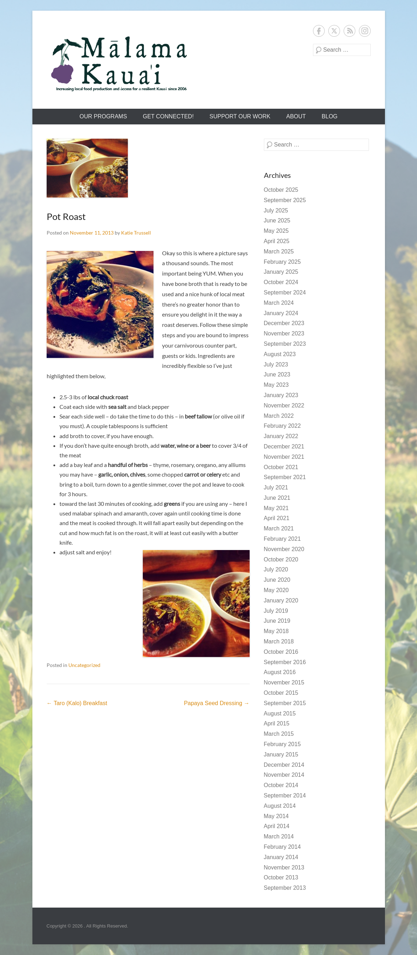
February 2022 (282, 426)
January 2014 (281, 857)
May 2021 (276, 508)
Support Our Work (239, 116)
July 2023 (276, 364)
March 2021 (279, 528)
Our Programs (103, 116)
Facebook (319, 31)
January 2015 (281, 754)
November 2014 (284, 775)
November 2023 (284, 333)
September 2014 (285, 795)
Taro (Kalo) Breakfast (77, 703)
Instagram (365, 31)
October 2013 (281, 877)
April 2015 (277, 723)
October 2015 (281, 693)
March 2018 (279, 641)
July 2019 (276, 611)
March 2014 (279, 836)
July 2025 (276, 210)
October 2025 (281, 190)
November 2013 (284, 867)
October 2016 (281, 652)
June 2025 (277, 220)
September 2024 (285, 292)
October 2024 (281, 282)
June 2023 (277, 374)
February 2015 (282, 744)
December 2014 (284, 765)
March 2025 (279, 251)
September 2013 (285, 888)
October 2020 (281, 559)
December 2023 (284, 323)
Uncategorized (84, 665)
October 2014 (281, 785)
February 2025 (282, 262)
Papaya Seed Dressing (216, 703)
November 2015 (284, 682)
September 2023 (285, 344)
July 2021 (276, 487)
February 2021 (282, 539)
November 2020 (284, 549)
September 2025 (285, 200)
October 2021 (281, 467)
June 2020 (277, 580)
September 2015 (285, 703)
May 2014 (276, 816)
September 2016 (285, 662)
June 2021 (277, 498)
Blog (329, 116)
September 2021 (285, 477)
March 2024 (279, 303)
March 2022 (279, 416)
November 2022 (284, 405)
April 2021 (277, 518)
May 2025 (276, 231)
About (296, 116)
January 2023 (281, 395)
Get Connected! (168, 116)
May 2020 (276, 590)
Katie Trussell (136, 233)
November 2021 (284, 457)
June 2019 (277, 621)
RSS (349, 31)
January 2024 (281, 313)
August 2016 (280, 672)
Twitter (334, 31)
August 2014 (280, 806)
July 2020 (276, 569)
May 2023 (276, 385)
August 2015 (280, 713)
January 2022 (281, 436)
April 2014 (277, 826)
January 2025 (281, 272)
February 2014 (282, 847)
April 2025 (277, 241)
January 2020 (281, 600)
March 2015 (279, 734)
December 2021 (284, 446)
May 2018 (276, 631)
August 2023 (280, 354)
